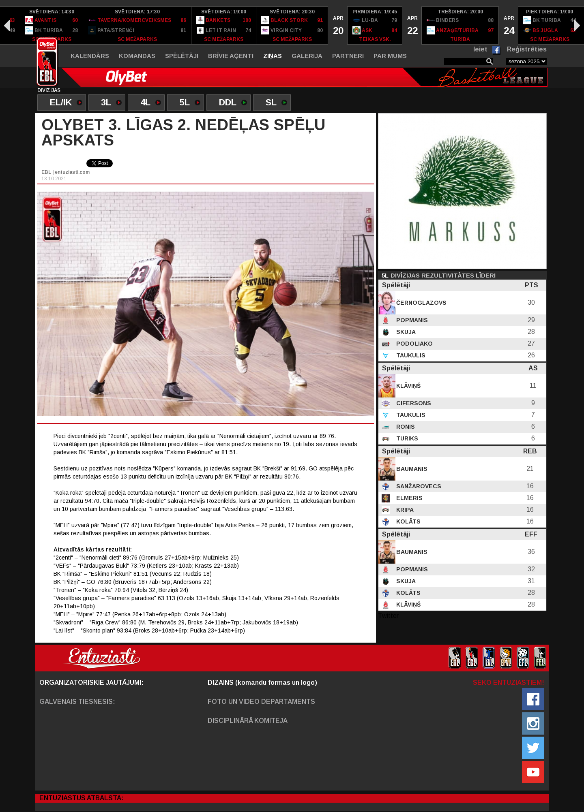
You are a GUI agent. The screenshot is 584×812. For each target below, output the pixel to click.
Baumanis (411, 469)
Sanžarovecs (418, 486)
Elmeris (409, 498)
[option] (51, 25)
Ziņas (272, 55)
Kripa (404, 509)
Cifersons (413, 403)
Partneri (348, 55)
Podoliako (414, 343)
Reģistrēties (527, 49)
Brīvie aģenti (230, 55)
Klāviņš (408, 385)
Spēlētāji (181, 55)
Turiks (406, 438)
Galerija (307, 55)
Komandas (137, 55)
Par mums (390, 55)
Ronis (405, 426)
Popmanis (411, 320)
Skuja (405, 332)
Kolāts (408, 521)
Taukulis (410, 355)
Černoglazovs (421, 302)
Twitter (388, 615)
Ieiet (480, 49)
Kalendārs (90, 55)
